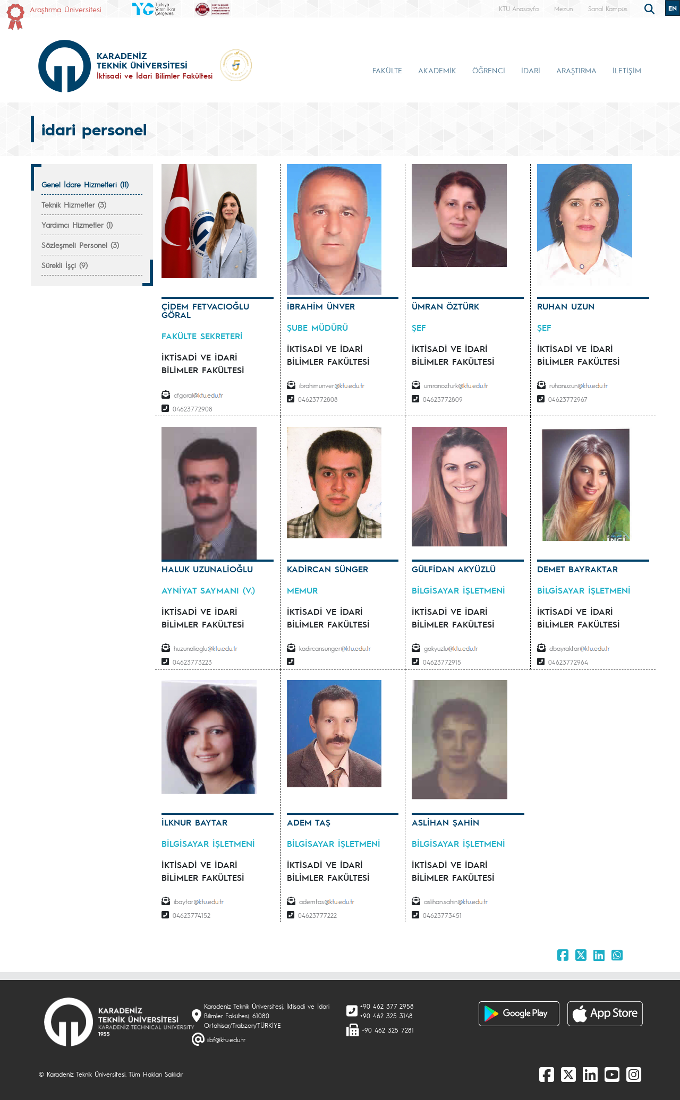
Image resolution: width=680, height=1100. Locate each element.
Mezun (563, 8)
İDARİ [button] (530, 70)
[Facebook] (546, 1074)
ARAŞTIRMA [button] (576, 70)
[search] (651, 8)
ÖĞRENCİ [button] (488, 70)
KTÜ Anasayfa (519, 8)
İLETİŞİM (627, 70)
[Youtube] (612, 1074)
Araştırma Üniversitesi (65, 9)
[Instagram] (633, 1074)
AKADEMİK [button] (437, 70)
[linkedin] (590, 1074)
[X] (568, 1074)
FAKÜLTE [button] (387, 70)
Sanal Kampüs (607, 8)
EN (672, 8)
